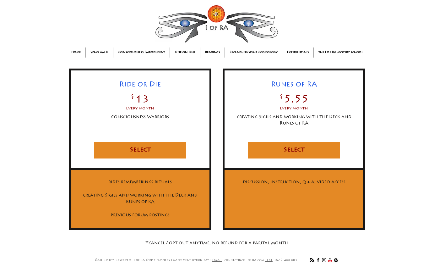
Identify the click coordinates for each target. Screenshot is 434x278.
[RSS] (312, 260)
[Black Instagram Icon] (324, 260)
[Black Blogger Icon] (336, 260)
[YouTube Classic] (330, 260)
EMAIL (217, 260)
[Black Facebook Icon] (318, 260)
